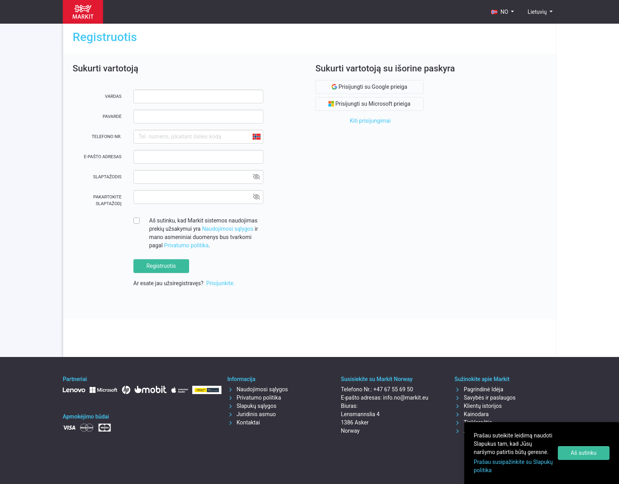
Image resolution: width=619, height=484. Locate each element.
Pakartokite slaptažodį (107, 200)
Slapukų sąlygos (252, 406)
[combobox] (256, 136)
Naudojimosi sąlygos (228, 229)
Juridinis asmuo (251, 414)
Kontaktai (243, 422)
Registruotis (161, 266)
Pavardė (112, 116)
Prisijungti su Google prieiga (369, 87)
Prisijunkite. (220, 283)
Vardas (113, 96)
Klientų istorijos (478, 406)
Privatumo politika (186, 245)
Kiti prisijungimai (370, 121)
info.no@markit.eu (405, 397)
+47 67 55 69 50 (393, 389)
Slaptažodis (107, 176)
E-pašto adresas (103, 156)
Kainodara (471, 414)
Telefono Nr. (107, 136)
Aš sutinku (583, 453)
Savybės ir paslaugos (485, 397)
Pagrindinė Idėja (478, 389)
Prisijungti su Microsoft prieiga (369, 104)
